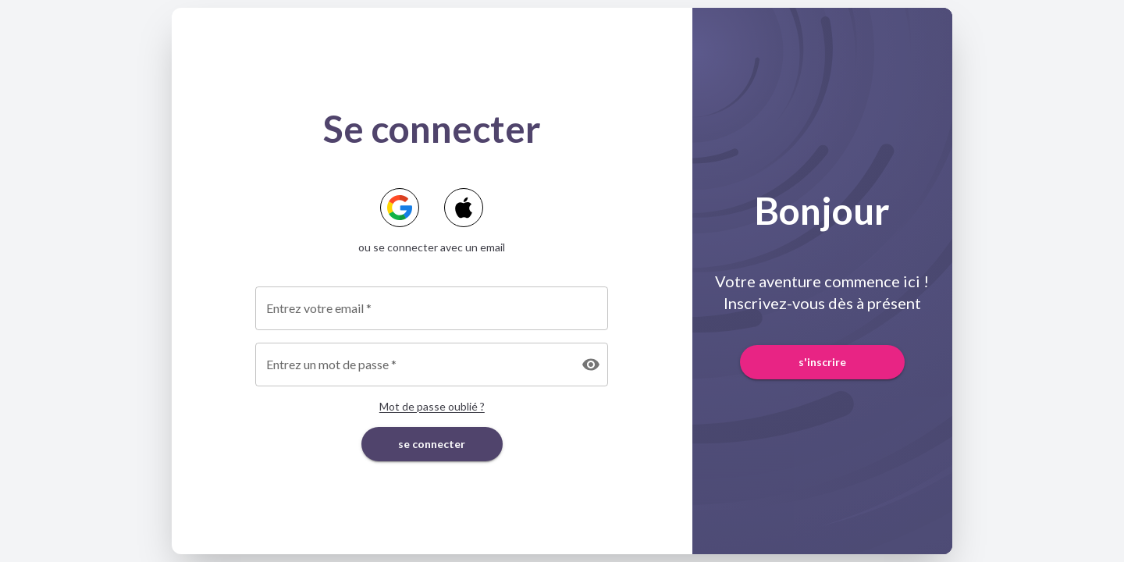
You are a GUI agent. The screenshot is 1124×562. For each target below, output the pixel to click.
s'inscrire (822, 362)
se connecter (432, 444)
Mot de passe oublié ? (432, 406)
